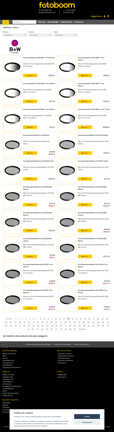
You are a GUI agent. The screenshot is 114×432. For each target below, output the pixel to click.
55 (38, 325)
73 (37, 329)
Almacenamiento (64, 350)
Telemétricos (7, 382)
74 (42, 329)
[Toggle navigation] (5, 22)
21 (93, 319)
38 (65, 322)
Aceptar (87, 416)
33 (42, 322)
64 (79, 325)
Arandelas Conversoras (11, 386)
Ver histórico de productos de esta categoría (25, 336)
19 (85, 319)
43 (88, 322)
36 (56, 322)
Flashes (60, 371)
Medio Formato (8, 375)
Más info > (30, 75)
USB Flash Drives (64, 358)
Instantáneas (7, 365)
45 (98, 322)
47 (108, 322)
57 (47, 325)
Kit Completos (7, 410)
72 (33, 329)
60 (61, 325)
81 (75, 329)
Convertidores (8, 388)
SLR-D (4, 356)
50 (16, 325)
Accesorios (62, 363)
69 (103, 325)
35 (51, 322)
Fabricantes (66, 22)
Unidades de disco (65, 353)
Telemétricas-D (8, 360)
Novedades (53, 22)
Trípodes (5, 407)
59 (57, 325)
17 (77, 319)
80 (70, 329)
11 (52, 319)
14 (64, 319)
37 (61, 322)
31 (33, 322)
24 (107, 319)
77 (56, 329)
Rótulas (5, 405)
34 (47, 322)
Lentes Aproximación (10, 393)
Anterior (9, 319)
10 (48, 319)
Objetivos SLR (7, 377)
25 (6, 322)
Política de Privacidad (62, 344)
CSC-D (5, 358)
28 (20, 322)
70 (108, 325)
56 (43, 325)
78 (61, 329)
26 (11, 322)
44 (93, 322)
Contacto (78, 22)
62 (70, 325)
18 (81, 319)
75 (47, 329)
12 (56, 319)
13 (60, 319)
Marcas (6, 32)
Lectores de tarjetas (65, 360)
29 (24, 322)
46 (103, 322)
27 (15, 322)
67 (94, 325)
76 (51, 329)
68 (98, 325)
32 (38, 322)
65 (84, 325)
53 (29, 325)
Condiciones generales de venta (38, 344)
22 (98, 319)
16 (72, 319)
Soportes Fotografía (10, 400)
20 (89, 319)
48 (6, 325)
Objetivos (6, 371)
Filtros (16, 27)
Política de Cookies (81, 344)
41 (79, 322)
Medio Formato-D (9, 353)
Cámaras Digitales (9, 350)
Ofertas (42, 22)
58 (52, 325)
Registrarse (96, 16)
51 (20, 325)
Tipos (56, 32)
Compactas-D (8, 363)
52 (24, 325)
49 (11, 325)
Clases (31, 32)
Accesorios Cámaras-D (11, 367)
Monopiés (6, 403)
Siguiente (82, 329)
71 (28, 329)
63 (75, 325)
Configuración (87, 422)
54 (33, 325)
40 (74, 322)
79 (66, 329)
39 (70, 322)
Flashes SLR (62, 375)
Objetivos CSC (8, 379)
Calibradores (7, 395)
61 (65, 325)
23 (102, 319)
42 (84, 322)
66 (89, 325)
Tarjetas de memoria (66, 356)
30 (29, 322)
